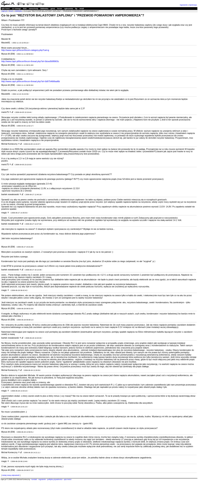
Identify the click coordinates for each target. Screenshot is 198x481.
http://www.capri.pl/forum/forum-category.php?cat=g (25, 50)
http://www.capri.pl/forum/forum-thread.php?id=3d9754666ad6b (30, 81)
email (81, 9)
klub (25, 9)
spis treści (5, 9)
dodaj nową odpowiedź (10, 475)
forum (59, 9)
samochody (33, 9)
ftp (76, 9)
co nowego (16, 9)
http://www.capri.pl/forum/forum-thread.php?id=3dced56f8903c (30, 61)
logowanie (184, 5)
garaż (52, 9)
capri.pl (4, 11)
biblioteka (44, 9)
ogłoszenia (68, 9)
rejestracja (193, 5)
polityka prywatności (54, 479)
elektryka (18, 11)
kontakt (34, 479)
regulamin (42, 479)
